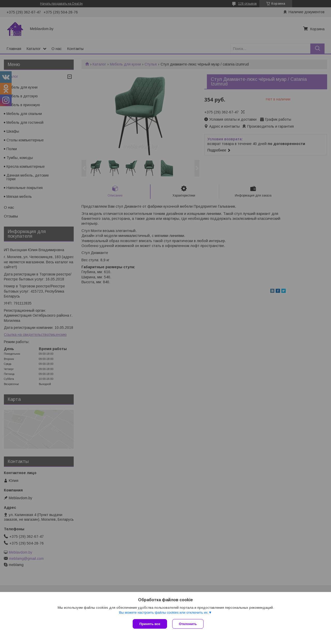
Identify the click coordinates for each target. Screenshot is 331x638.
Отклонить (188, 624)
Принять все (149, 624)
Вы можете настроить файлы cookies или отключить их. (163, 612)
